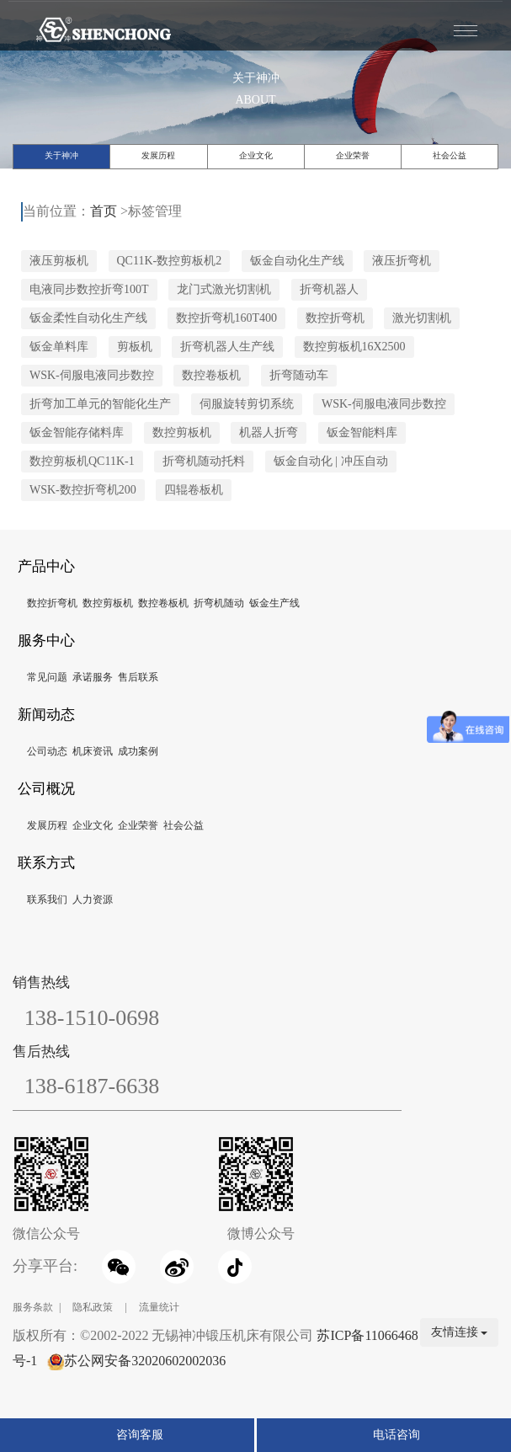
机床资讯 (92, 751)
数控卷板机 (211, 375)
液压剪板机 (58, 260)
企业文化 (256, 155)
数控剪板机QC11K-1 (82, 461)
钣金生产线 (274, 603)
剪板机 (134, 346)
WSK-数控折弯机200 (82, 489)
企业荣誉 (353, 155)
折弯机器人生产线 (227, 346)
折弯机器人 (329, 289)
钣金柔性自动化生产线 (88, 318)
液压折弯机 (401, 260)
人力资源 (92, 899)
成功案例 (138, 751)
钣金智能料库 (362, 432)
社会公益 (449, 155)
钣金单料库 (58, 346)
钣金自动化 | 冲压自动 (331, 461)
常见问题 (47, 677)
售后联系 (138, 677)
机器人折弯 (268, 432)
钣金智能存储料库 (76, 432)
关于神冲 (61, 155)
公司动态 (47, 751)
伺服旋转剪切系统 (247, 404)
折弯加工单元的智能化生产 (100, 404)
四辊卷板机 (193, 489)
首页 (103, 211)
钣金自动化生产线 (297, 260)
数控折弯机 (335, 318)
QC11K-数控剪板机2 (169, 260)
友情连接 (459, 1332)
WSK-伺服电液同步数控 (91, 375)
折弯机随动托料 (203, 461)
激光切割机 (421, 318)
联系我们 (47, 899)
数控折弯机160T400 (227, 318)
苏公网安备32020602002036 (145, 1360)
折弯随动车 (298, 375)
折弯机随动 (219, 603)
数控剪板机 (181, 432)
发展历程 (158, 155)
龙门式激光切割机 (224, 289)
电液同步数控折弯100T (89, 289)
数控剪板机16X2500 (354, 346)
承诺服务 (92, 677)
